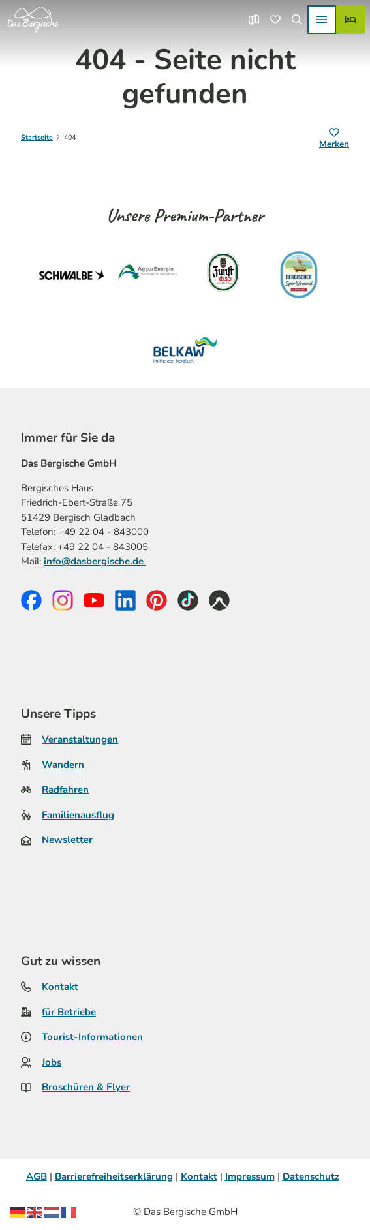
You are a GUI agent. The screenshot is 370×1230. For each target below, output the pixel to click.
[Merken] (334, 139)
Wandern (63, 764)
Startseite (37, 137)
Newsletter (67, 839)
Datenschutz (311, 1176)
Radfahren (65, 789)
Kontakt (60, 986)
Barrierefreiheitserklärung (114, 1176)
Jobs (51, 1062)
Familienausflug (78, 815)
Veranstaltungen (80, 739)
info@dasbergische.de (95, 561)
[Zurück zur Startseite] (32, 19)
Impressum (250, 1176)
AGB (36, 1176)
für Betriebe (69, 1012)
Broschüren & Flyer (86, 1087)
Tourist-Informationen (92, 1036)
